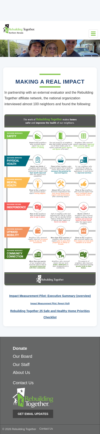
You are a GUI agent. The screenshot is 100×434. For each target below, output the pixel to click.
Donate (20, 348)
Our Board (22, 356)
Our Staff (21, 364)
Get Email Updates (33, 414)
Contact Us (23, 382)
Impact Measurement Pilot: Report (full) (50, 303)
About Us (21, 372)
